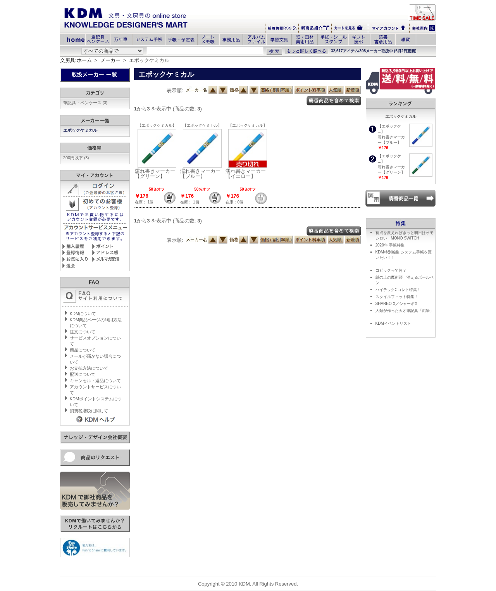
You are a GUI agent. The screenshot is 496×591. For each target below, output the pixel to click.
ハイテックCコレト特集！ (398, 290)
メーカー (110, 60)
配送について (82, 374)
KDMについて (83, 313)
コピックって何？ (390, 270)
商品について (82, 350)
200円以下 (76, 157)
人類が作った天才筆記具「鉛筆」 (404, 310)
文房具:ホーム (76, 60)
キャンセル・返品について (95, 380)
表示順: (175, 90)
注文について (82, 331)
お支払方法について (89, 368)
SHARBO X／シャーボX (396, 304)
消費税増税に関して (89, 410)
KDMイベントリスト (393, 323)
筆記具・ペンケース (85, 102)
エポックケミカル (80, 130)
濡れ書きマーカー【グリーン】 (155, 173)
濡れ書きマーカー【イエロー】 (246, 173)
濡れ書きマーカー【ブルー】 (200, 173)
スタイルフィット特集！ (396, 297)
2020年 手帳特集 (390, 245)
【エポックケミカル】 (157, 125)
